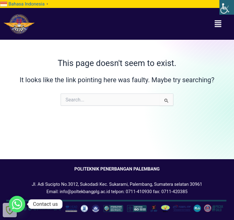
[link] (226, 7)
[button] (218, 24)
